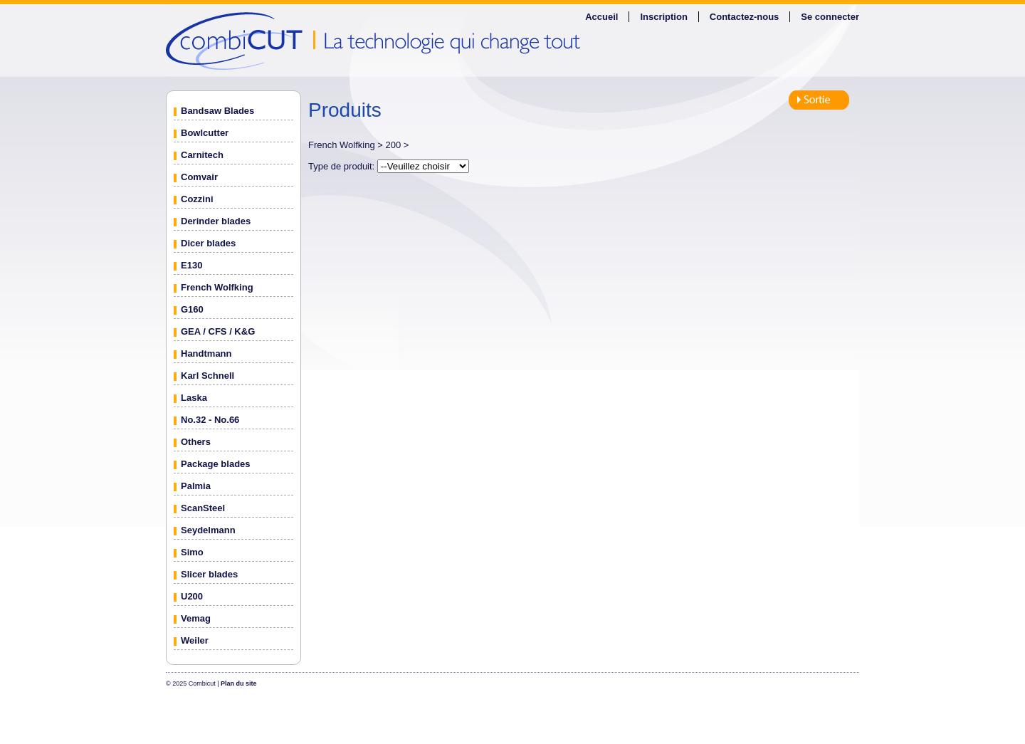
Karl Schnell (207, 375)
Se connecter (830, 16)
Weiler (195, 640)
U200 (192, 596)
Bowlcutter (204, 132)
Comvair (199, 177)
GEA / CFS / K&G (218, 331)
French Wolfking (217, 287)
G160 (192, 309)
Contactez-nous (744, 16)
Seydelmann (208, 530)
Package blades (216, 464)
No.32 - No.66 (210, 419)
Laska (194, 397)
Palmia (196, 486)
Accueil (601, 16)
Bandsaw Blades (217, 110)
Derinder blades (216, 221)
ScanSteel (203, 508)
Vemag (196, 618)
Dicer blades (208, 243)
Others (196, 441)
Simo (192, 552)
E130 (191, 265)
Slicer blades (209, 574)
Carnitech (202, 155)
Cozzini (197, 199)
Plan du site (239, 683)
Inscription (663, 16)
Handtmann (206, 353)
